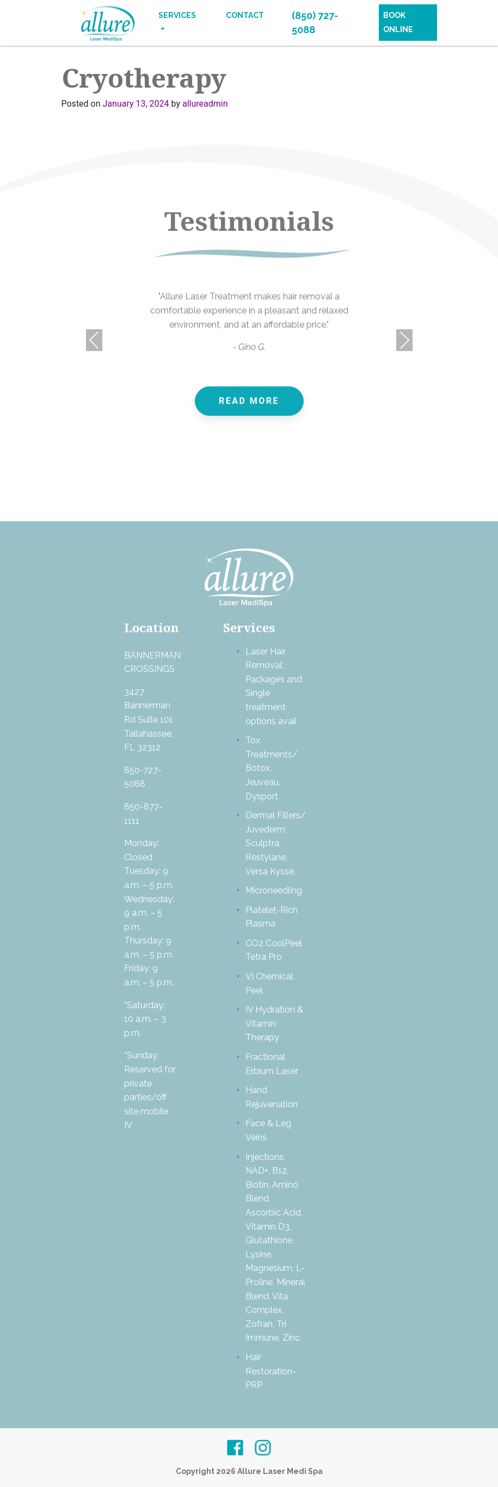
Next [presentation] (404, 350)
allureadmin (205, 103)
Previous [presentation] (94, 350)
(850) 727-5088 (315, 22)
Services (177, 15)
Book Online (398, 22)
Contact (245, 15)
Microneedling (273, 890)
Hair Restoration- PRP (270, 1371)
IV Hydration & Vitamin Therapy (274, 1023)
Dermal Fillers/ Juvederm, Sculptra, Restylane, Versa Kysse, (275, 843)
